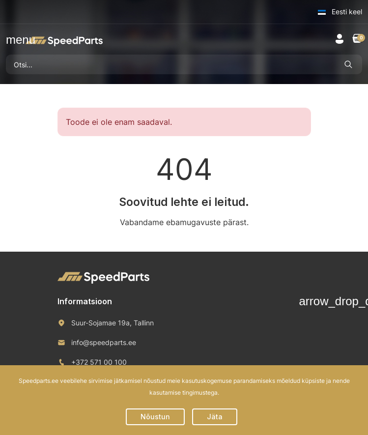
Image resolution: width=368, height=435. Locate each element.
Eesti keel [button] (340, 11)
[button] (12, 40)
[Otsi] (170, 64)
